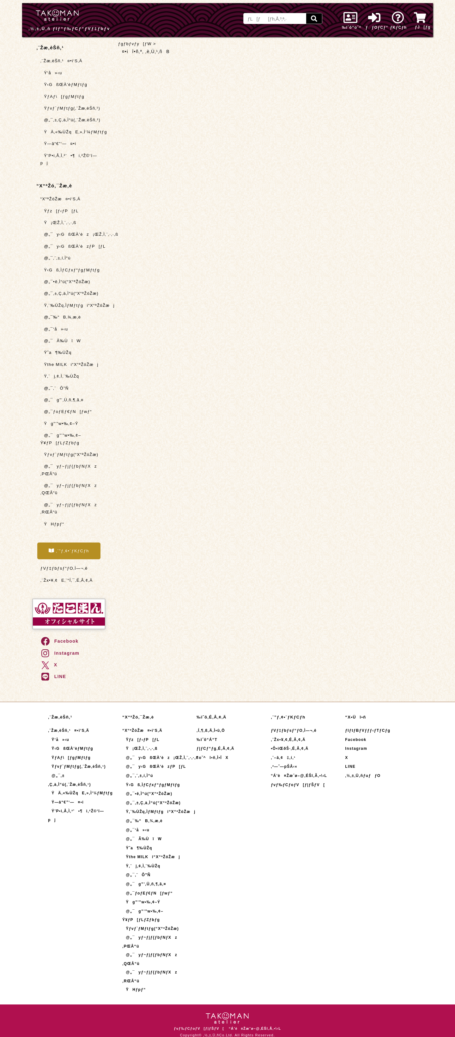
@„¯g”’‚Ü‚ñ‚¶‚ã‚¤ (62, 399)
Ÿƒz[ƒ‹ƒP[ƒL (59, 211)
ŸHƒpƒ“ (52, 524)
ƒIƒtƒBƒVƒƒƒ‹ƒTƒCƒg (367, 730)
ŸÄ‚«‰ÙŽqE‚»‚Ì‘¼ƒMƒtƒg (72, 132)
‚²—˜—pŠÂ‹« (284, 766)
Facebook (59, 641)
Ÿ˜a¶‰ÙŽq (56, 352)
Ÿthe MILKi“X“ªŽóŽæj (69, 364)
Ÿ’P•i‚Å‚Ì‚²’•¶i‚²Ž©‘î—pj (68, 159)
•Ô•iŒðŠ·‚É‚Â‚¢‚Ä (289, 748)
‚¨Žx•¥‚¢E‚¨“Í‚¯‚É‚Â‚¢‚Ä (66, 580)
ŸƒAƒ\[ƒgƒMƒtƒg (62, 96)
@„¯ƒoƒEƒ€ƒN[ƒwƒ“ (66, 411)
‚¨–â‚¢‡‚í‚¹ (283, 757)
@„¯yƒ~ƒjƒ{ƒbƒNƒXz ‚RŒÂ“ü (68, 508)
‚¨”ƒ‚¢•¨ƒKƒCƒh (69, 550)
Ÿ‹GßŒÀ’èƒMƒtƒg (64, 84)
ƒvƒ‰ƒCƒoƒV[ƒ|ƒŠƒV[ (298, 785)
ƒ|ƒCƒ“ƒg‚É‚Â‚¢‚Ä (215, 748)
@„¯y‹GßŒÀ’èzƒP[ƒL (72, 246)
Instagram (60, 653)
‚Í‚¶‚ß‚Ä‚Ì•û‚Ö (211, 730)
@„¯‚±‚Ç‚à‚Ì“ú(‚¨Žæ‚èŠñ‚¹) (70, 120)
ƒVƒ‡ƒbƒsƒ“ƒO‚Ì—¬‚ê (64, 568)
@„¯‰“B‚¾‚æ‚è (60, 317)
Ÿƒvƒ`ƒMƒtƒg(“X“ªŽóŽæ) (69, 454)
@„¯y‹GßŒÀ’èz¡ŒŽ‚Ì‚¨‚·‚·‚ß (72, 234)
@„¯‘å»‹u (54, 329)
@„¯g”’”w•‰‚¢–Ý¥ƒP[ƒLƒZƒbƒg (60, 439)
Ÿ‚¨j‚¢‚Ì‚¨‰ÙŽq (59, 376)
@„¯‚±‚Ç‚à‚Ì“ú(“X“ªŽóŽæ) (69, 293)
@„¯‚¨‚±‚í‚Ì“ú (55, 258)
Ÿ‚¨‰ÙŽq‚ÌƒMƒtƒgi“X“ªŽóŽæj (72, 305)
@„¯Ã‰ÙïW (60, 340)
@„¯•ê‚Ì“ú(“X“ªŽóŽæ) (65, 281)
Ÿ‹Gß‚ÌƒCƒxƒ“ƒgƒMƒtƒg (70, 270)
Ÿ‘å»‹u (51, 72)
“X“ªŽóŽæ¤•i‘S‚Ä (60, 199)
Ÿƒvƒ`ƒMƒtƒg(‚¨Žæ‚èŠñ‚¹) (70, 108)
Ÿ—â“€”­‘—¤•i (58, 143)
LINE (53, 676)
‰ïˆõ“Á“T (207, 739)
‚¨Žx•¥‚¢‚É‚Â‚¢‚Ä (288, 739)
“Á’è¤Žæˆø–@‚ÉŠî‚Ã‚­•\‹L (299, 775)
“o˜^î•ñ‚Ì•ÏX (212, 757)
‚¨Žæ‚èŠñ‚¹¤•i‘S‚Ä (61, 60)
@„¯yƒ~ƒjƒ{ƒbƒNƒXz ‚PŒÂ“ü (68, 470)
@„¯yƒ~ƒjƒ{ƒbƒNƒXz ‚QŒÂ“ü (68, 489)
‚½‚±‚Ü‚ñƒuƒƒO (362, 775)
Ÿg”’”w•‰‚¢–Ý (59, 423)
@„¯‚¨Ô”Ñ (54, 388)
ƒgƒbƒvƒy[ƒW (135, 43)
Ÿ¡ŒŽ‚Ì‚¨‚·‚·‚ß (58, 222)
